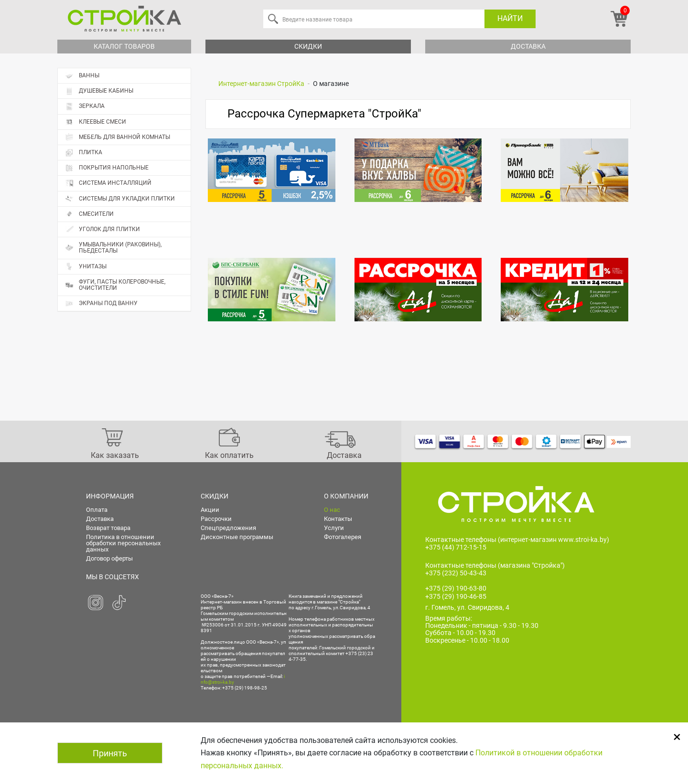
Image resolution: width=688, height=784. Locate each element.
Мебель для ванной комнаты (117, 137)
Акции (210, 510)
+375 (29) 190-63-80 (455, 588)
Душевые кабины (99, 91)
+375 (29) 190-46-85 (455, 596)
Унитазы (86, 266)
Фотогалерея (342, 537)
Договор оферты (109, 558)
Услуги (334, 528)
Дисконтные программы (237, 537)
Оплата (97, 510)
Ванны (82, 75)
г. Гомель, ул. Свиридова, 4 (467, 607)
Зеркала (85, 106)
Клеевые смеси (95, 122)
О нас (332, 510)
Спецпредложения (228, 528)
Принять (110, 753)
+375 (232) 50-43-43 (455, 573)
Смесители (89, 214)
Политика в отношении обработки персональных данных (123, 543)
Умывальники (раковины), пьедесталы (113, 247)
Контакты (338, 519)
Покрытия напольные (128, 168)
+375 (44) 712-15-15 (455, 547)
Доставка (528, 46)
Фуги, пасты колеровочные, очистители (115, 284)
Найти (510, 18)
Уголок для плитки (102, 229)
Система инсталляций (108, 183)
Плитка (128, 153)
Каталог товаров (124, 46)
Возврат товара (108, 528)
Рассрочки (216, 519)
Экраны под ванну (101, 303)
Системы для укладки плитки (120, 198)
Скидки (308, 46)
